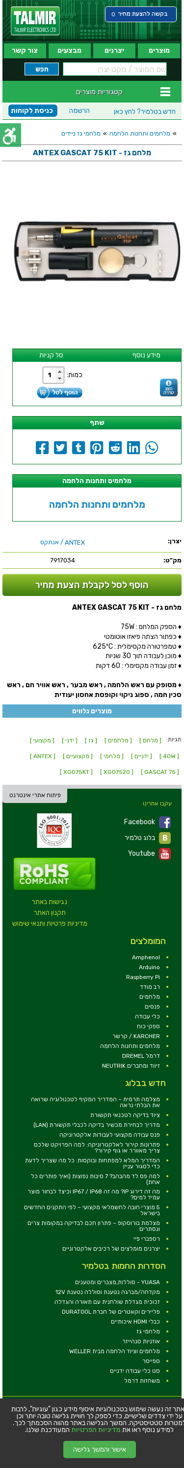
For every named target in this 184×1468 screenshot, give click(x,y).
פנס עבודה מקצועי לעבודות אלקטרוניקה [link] (109, 1134)
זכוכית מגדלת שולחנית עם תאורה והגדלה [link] (107, 1301)
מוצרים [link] (159, 50)
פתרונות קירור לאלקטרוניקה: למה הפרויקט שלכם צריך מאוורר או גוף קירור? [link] (97, 1147)
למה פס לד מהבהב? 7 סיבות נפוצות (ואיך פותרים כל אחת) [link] (95, 1179)
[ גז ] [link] (91, 740)
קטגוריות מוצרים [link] (99, 91)
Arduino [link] (149, 967)
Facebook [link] (147, 822)
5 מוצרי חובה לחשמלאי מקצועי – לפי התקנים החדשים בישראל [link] (92, 1210)
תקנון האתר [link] (50, 913)
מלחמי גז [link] (148, 1331)
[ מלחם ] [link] (150, 740)
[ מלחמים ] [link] (118, 740)
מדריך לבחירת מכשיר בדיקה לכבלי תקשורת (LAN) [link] (96, 1124)
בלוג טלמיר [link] (148, 838)
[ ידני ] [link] (69, 740)
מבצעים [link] (69, 50)
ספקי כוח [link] (148, 1026)
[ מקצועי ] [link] (42, 740)
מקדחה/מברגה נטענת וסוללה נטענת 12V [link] (107, 1292)
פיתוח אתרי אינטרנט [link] (35, 795)
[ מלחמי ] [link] (112, 756)
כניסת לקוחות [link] (32, 110)
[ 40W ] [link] (169, 756)
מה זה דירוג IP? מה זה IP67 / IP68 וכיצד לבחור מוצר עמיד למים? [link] (93, 1194)
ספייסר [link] (151, 1361)
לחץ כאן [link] (145, 111)
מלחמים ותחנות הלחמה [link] (139, 133)
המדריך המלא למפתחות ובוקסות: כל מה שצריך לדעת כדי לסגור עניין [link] (92, 1163)
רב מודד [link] (150, 986)
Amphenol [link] (146, 957)
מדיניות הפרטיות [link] (96, 1430)
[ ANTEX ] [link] (42, 756)
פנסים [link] (152, 1006)
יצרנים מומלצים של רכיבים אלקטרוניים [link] (111, 1248)
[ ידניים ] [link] (142, 756)
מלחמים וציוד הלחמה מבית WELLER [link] (114, 1351)
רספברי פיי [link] (146, 1238)
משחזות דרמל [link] (142, 1380)
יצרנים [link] (114, 50)
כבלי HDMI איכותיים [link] (135, 1321)
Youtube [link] (149, 854)
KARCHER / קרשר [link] (136, 1036)
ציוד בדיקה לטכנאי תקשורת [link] (125, 1115)
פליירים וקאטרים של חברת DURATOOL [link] (111, 1311)
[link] (35, 21)
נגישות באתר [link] (49, 902)
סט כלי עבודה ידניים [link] (135, 1370)
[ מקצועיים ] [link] (77, 756)
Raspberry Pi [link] (143, 977)
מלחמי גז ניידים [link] (81, 133)
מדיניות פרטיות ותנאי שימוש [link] (49, 923)
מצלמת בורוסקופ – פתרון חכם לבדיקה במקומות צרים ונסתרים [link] (93, 1226)
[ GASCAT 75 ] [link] (160, 772)
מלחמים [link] (149, 996)
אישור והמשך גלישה (99, 1449)
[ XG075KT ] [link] (76, 772)
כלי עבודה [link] (147, 1016)
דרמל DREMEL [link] (141, 1055)
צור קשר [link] (25, 50)
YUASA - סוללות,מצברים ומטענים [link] (117, 1282)
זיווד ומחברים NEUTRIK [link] (131, 1065)
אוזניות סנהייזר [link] (141, 1341)
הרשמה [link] (79, 110)
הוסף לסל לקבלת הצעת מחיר (92, 585)
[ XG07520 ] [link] (117, 772)
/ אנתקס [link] (62, 542)
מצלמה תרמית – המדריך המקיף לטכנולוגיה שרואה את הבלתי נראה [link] (95, 1102)
